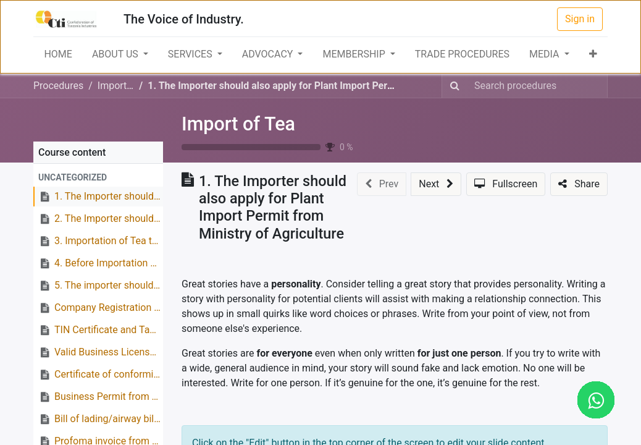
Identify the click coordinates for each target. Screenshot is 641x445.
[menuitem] (58, 54)
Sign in (580, 19)
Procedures (58, 85)
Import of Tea (238, 124)
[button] (593, 54)
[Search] (454, 86)
